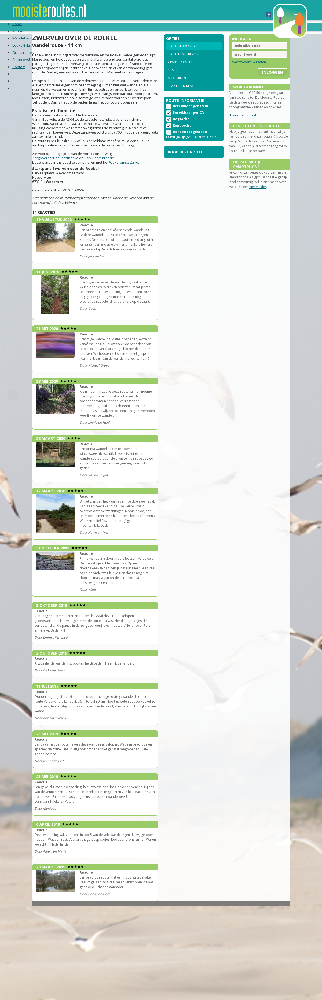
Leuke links (98, 26)
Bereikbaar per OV (188, 121)
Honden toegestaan (190, 141)
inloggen (260, 77)
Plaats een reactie (183, 93)
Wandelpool (66, 26)
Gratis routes (132, 26)
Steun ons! (166, 26)
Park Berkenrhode (111, 177)
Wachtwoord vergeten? (243, 69)
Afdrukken (177, 85)
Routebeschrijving (183, 61)
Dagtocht (181, 128)
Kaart (173, 77)
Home (19, 26)
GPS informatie (180, 69)
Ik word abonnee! (236, 127)
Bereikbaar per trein (190, 115)
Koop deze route (185, 165)
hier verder (268, 212)
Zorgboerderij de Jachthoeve (68, 177)
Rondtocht (182, 134)
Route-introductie (184, 53)
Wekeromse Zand (136, 181)
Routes (38, 26)
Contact (193, 26)
